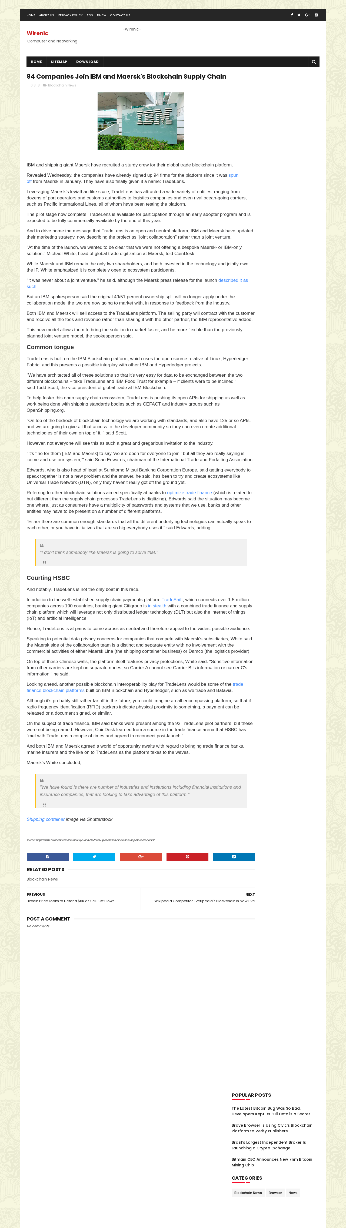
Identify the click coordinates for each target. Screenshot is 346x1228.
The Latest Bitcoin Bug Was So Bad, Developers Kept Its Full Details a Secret (271, 171)
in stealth (189, 691)
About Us (46, 20)
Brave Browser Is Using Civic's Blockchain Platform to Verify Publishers (272, 188)
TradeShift (172, 685)
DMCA (101, 20)
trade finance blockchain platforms (74, 788)
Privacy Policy (70, 20)
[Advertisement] (272, 109)
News (293, 252)
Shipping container (46, 936)
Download (87, 66)
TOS (90, 20)
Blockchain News (62, 102)
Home (31, 20)
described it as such (61, 322)
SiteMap (59, 66)
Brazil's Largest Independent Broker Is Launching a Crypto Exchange (269, 205)
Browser (275, 252)
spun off (44, 205)
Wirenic (37, 37)
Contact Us (120, 20)
